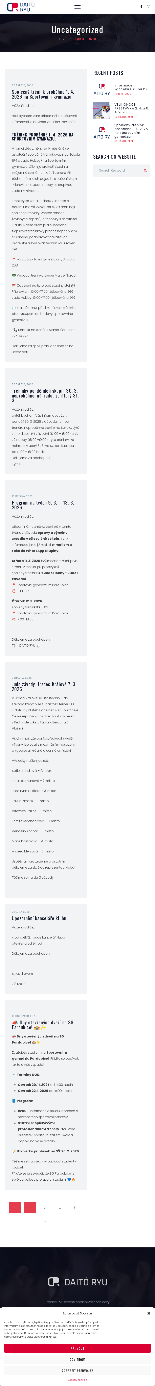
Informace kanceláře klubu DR (131, 87)
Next (46, 1220)
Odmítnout (77, 1359)
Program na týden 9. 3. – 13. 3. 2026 (43, 505)
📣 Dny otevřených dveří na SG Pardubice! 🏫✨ (43, 1025)
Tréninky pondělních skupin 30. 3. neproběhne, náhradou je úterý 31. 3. (45, 395)
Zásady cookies (77, 1380)
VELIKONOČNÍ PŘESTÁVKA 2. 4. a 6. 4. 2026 (131, 108)
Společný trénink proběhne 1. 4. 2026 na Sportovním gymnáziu (43, 94)
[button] (149, 1313)
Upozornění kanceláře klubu (39, 918)
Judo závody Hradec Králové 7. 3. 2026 (44, 686)
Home (62, 39)
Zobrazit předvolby (77, 1370)
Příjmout (77, 1348)
